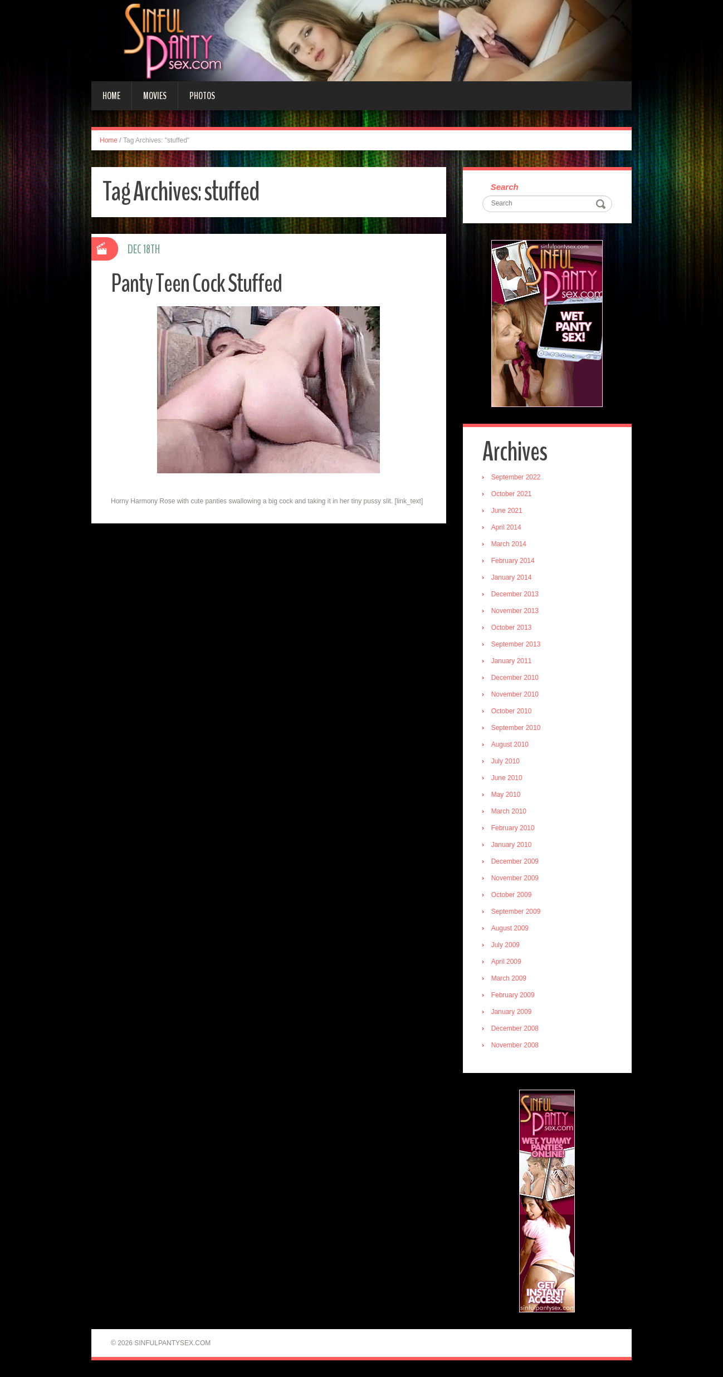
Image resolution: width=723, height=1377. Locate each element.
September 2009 (516, 911)
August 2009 (510, 928)
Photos (202, 95)
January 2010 (511, 845)
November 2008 (515, 1045)
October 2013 (511, 627)
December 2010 (515, 678)
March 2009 (508, 978)
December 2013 (515, 594)
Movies (155, 95)
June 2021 (506, 510)
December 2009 (515, 861)
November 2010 (515, 694)
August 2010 (510, 744)
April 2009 (506, 962)
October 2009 (511, 895)
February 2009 (513, 995)
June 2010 (506, 778)
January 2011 (511, 661)
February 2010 (513, 828)
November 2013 (515, 611)
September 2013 (516, 644)
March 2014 (508, 544)
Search (505, 187)
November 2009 (515, 878)
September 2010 (516, 728)
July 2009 (505, 945)
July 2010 (505, 761)
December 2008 (515, 1028)
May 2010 (506, 794)
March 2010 (508, 811)
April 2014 (506, 527)
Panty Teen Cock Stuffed (196, 284)
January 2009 (511, 1012)
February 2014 (513, 561)
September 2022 (516, 477)
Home (111, 95)
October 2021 (511, 494)
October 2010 (511, 711)
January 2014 (511, 577)
